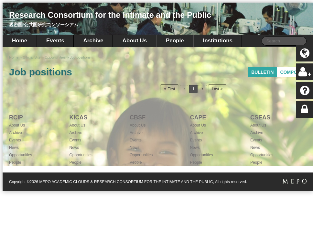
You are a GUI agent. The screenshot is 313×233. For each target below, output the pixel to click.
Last (215, 89)
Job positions (80, 57)
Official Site (31, 57)
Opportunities (55, 57)
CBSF (138, 117)
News (14, 147)
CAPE (198, 117)
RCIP (16, 117)
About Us (135, 41)
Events (55, 41)
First (171, 89)
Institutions (217, 41)
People (175, 41)
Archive (93, 41)
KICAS (78, 117)
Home (19, 41)
